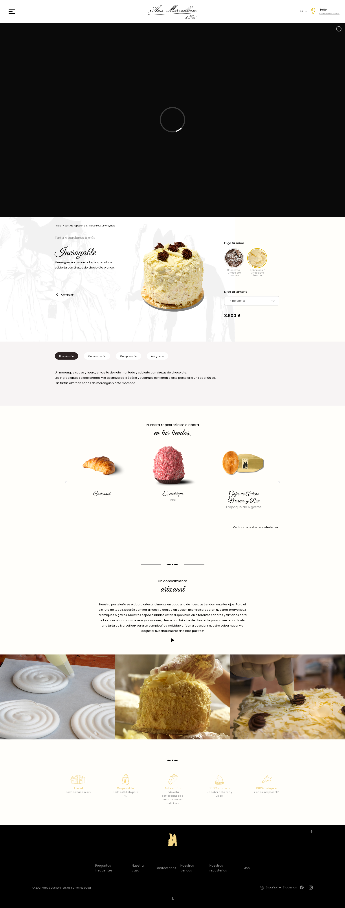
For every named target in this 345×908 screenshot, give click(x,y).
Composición (128, 356)
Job (247, 868)
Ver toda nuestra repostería (255, 527)
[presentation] (66, 482)
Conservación (97, 356)
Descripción (66, 356)
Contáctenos (166, 868)
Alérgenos (157, 356)
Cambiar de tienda (329, 13)
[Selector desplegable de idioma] (274, 887)
